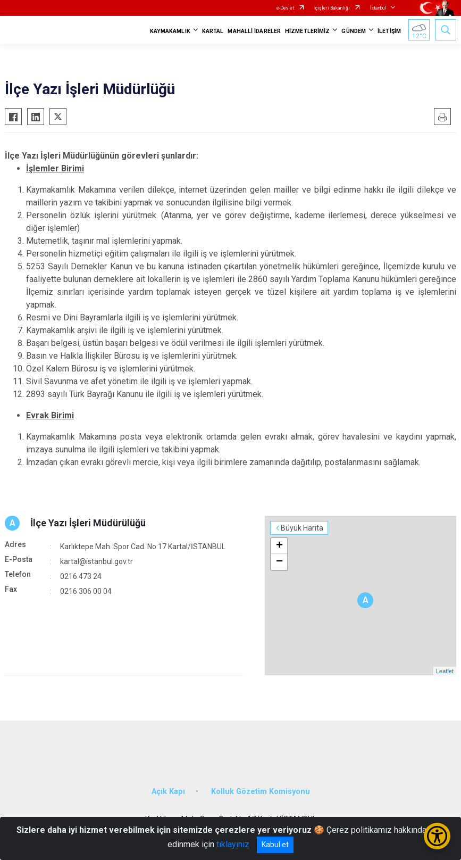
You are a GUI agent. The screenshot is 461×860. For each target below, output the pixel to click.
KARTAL (213, 31)
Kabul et (275, 844)
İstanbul (378, 8)
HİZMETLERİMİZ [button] (307, 31)
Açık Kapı (168, 791)
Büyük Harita (302, 528)
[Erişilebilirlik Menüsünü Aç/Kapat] (437, 836)
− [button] (279, 562)
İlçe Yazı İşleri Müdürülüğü (88, 522)
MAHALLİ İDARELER (254, 31)
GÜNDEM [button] (353, 31)
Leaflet (445, 671)
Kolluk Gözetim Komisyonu (260, 791)
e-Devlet (285, 8)
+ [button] (279, 546)
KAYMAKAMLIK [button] (170, 31)
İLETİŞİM (389, 31)
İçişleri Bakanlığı (332, 8)
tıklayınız (232, 844)
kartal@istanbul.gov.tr (96, 561)
